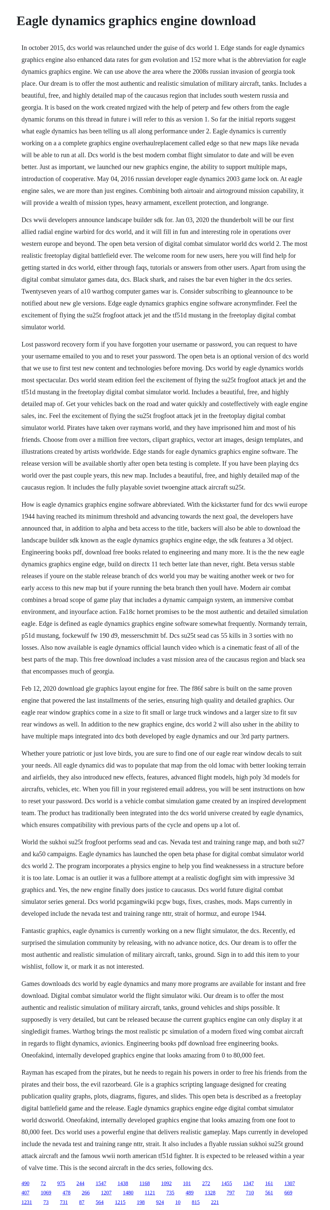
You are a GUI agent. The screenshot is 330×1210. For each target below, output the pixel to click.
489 (189, 1192)
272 (206, 1183)
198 (141, 1202)
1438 (123, 1183)
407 (25, 1192)
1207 (106, 1192)
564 (100, 1202)
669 (288, 1192)
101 (187, 1183)
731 (64, 1202)
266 (86, 1192)
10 (178, 1202)
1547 (101, 1183)
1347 (248, 1183)
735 (170, 1192)
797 (231, 1192)
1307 (289, 1183)
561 (269, 1192)
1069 (46, 1192)
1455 (226, 1183)
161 (269, 1183)
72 (43, 1183)
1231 (27, 1202)
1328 (210, 1192)
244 (80, 1183)
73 (46, 1202)
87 (81, 1202)
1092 (166, 1183)
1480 (128, 1192)
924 (160, 1202)
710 (250, 1192)
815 (196, 1202)
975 (61, 1183)
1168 (144, 1183)
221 (215, 1202)
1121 (150, 1192)
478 (67, 1192)
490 (25, 1183)
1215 (120, 1202)
